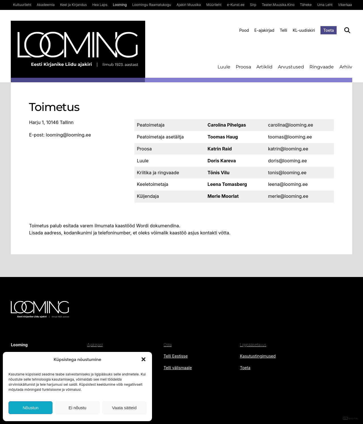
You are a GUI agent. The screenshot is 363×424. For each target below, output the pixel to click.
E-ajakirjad (264, 30)
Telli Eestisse (176, 356)
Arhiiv (345, 67)
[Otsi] (347, 30)
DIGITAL (350, 418)
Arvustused (291, 67)
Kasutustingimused (258, 356)
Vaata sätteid (124, 407)
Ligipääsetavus (253, 344)
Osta (168, 344)
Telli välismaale (178, 367)
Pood (244, 30)
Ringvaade (321, 67)
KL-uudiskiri (304, 30)
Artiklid (264, 67)
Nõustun (31, 407)
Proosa (243, 67)
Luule (224, 67)
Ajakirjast (95, 344)
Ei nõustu (77, 407)
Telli (283, 30)
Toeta (328, 30)
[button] (143, 359)
